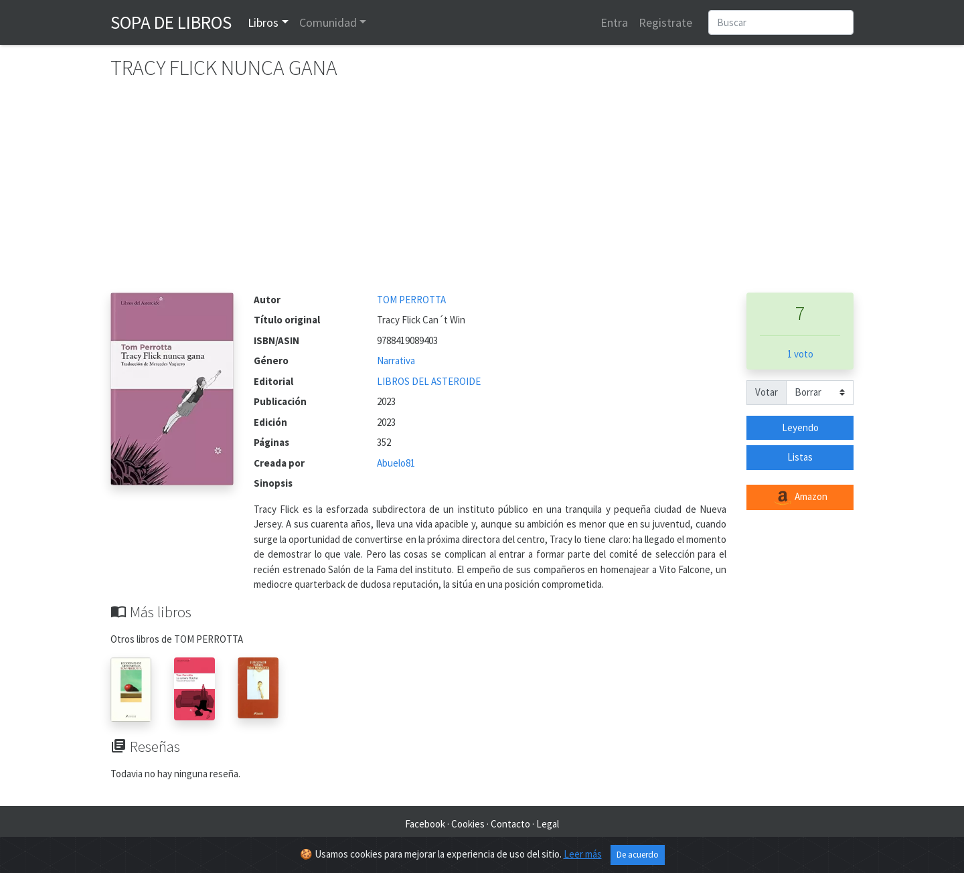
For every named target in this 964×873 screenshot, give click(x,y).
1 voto (800, 353)
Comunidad (328, 22)
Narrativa (396, 360)
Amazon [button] (800, 497)
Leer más (583, 854)
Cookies (468, 823)
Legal (547, 823)
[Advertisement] (482, 192)
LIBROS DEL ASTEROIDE (429, 381)
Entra (614, 22)
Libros (263, 22)
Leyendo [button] (800, 427)
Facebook (425, 823)
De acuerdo (638, 854)
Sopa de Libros (171, 22)
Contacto (510, 823)
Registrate (665, 22)
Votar (766, 392)
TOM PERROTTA (411, 299)
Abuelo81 (396, 463)
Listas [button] (800, 457)
